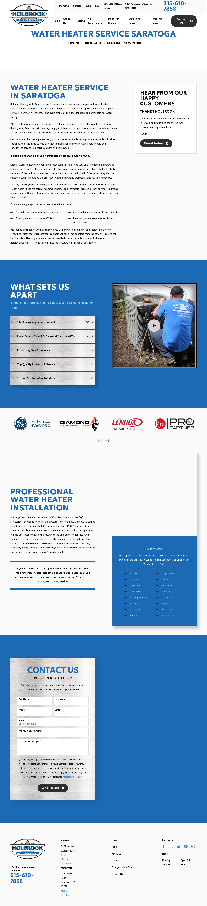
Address (18, 647)
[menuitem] (14, 852)
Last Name (55, 625)
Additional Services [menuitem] (135, 21)
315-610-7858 (175, 6)
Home (114, 773)
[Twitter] (171, 773)
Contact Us (184, 21)
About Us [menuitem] (66, 21)
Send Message (48, 714)
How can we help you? (25, 668)
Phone (17, 636)
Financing (63, 5)
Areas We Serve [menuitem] (157, 21)
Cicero (169, 500)
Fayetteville (172, 506)
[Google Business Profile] (178, 773)
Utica (168, 524)
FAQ (97, 5)
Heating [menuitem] (80, 20)
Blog (88, 5)
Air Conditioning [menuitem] (95, 21)
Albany (138, 494)
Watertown (140, 530)
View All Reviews (156, 143)
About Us (116, 780)
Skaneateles (172, 518)
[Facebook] (164, 773)
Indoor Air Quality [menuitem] (113, 21)
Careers (77, 5)
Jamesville (139, 512)
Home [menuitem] (57, 20)
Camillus (138, 500)
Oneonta (170, 512)
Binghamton (172, 494)
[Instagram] (193, 773)
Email (53, 636)
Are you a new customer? (26, 657)
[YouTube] (186, 773)
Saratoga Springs (143, 518)
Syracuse (139, 524)
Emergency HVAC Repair (124, 793)
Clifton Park (140, 506)
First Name (19, 625)
